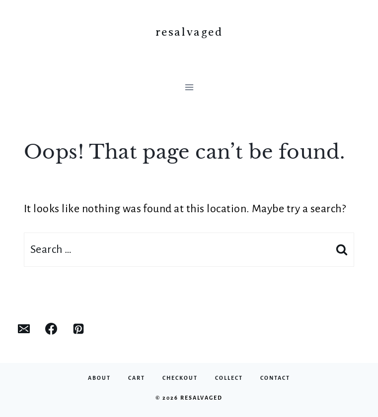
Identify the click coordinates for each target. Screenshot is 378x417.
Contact (275, 378)
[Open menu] (189, 87)
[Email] (24, 329)
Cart (136, 378)
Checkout (180, 378)
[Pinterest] (78, 329)
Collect (229, 378)
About (99, 378)
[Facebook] (51, 329)
